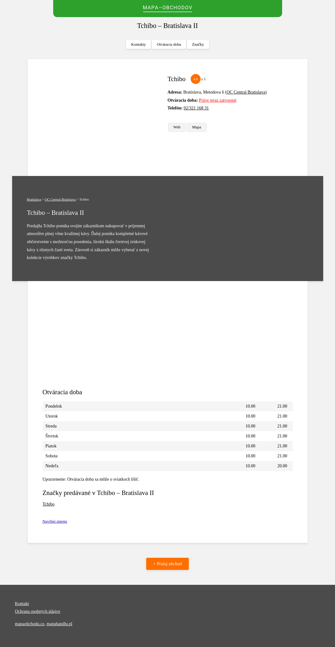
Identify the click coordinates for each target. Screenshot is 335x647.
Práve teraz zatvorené (217, 100)
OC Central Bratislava (245, 92)
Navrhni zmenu (55, 521)
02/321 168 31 (196, 108)
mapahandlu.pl (59, 624)
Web (176, 127)
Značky (198, 44)
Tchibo (49, 504)
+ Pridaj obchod (167, 563)
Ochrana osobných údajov (37, 611)
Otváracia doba (169, 44)
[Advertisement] (103, 117)
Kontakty (138, 44)
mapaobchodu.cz (29, 624)
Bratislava (34, 199)
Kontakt (22, 603)
